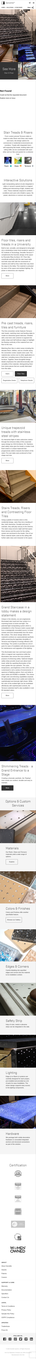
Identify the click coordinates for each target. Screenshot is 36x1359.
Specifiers (4, 1293)
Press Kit (4, 1330)
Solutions (10, 7)
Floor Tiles (20, 374)
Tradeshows (5, 1326)
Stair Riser (18, 7)
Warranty (4, 1286)
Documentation (6, 1290)
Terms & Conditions (8, 1306)
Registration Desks (9, 380)
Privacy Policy (6, 1310)
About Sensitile (6, 1266)
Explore (11, 862)
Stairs (7, 374)
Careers (4, 1277)
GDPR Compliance (7, 1317)
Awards (4, 1270)
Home (3, 7)
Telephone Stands (26, 380)
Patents (4, 1273)
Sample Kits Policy (7, 1314)
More (7, 276)
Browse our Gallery (13, 920)
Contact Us (5, 1297)
